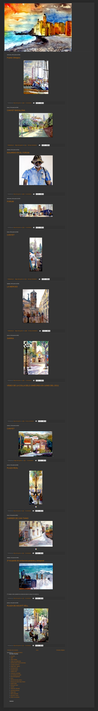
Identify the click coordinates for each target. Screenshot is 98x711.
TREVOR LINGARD (15, 688)
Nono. (12, 678)
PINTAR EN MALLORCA (16, 680)
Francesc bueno (14, 669)
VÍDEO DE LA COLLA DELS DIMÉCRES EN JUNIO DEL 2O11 (33, 385)
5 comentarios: (28, 553)
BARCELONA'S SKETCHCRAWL (18, 662)
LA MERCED (12, 287)
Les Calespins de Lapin (16, 675)
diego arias (13, 692)
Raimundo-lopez (14, 685)
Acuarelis (13, 656)
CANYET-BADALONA (16, 110)
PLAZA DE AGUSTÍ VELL (17, 606)
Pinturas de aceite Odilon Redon (18, 681)
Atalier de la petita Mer (16, 661)
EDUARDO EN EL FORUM (18, 153)
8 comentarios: (29, 194)
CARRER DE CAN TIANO (17, 518)
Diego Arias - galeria (15, 666)
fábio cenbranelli (14, 693)
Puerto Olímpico (13, 58)
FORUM (10, 201)
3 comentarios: (30, 460)
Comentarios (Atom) (17, 652)
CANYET (10, 235)
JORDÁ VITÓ (14, 671)
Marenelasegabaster (15, 676)
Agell (12, 657)
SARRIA (10, 338)
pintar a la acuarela (15, 697)
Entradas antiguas (60, 650)
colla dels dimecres (15, 690)
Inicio (37, 650)
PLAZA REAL (12, 468)
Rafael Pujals (14, 683)
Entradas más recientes (12, 650)
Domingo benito (14, 668)
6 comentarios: (28, 598)
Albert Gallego (14, 659)
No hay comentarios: (32, 145)
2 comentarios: (29, 102)
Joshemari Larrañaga (15, 673)
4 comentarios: (29, 227)
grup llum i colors (14, 695)
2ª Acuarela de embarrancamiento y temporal (25, 561)
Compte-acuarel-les (15, 664)
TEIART (12, 687)
